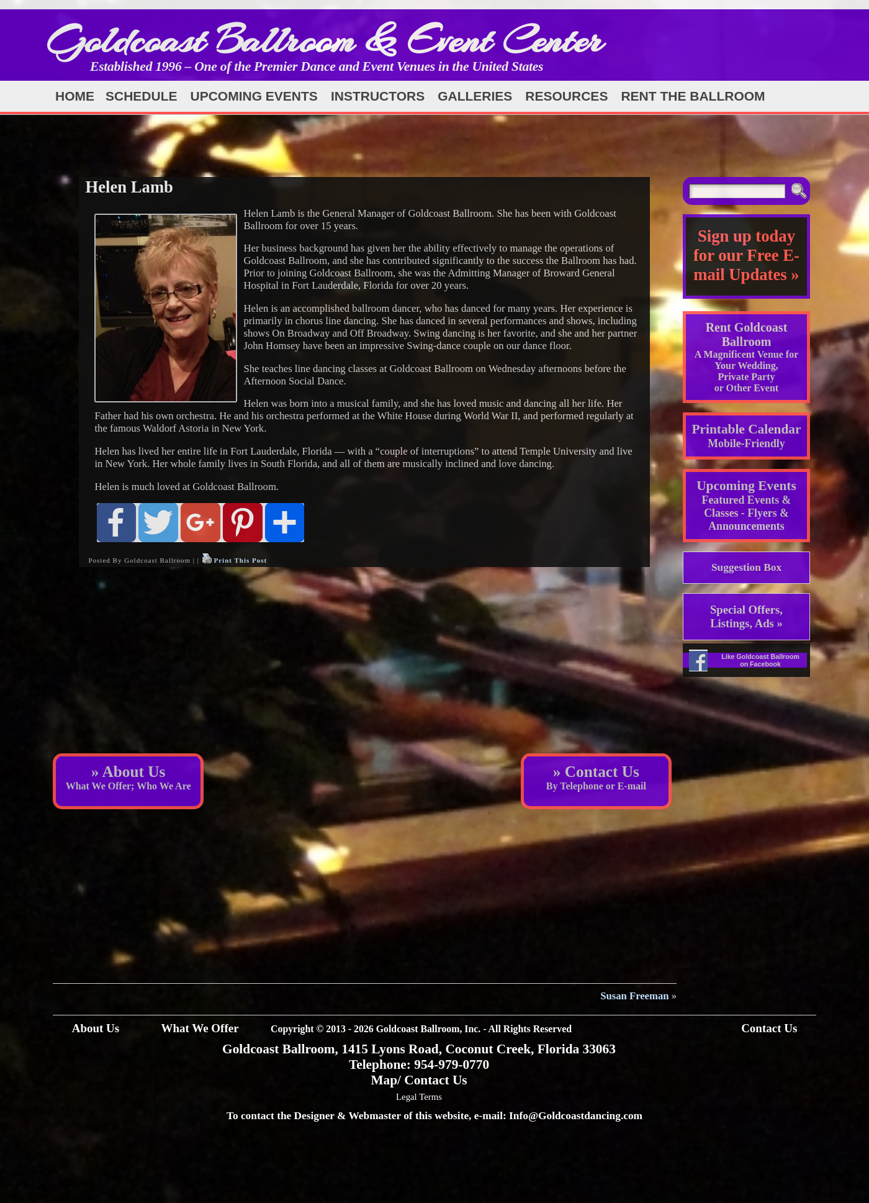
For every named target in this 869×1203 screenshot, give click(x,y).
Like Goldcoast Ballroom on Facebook (760, 660)
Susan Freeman (634, 996)
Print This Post (240, 560)
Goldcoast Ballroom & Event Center (325, 40)
